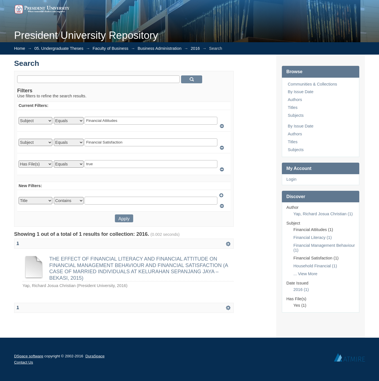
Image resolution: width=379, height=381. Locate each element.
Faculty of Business (110, 48)
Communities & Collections (312, 84)
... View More (305, 274)
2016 (195, 48)
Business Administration (160, 48)
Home (19, 48)
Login (291, 179)
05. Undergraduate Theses (58, 48)
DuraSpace (94, 356)
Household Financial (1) (315, 266)
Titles (292, 107)
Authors (295, 99)
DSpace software (28, 356)
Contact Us (23, 362)
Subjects (296, 115)
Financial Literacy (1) (312, 237)
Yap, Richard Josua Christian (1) (323, 214)
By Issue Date (300, 91)
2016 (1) (301, 289)
